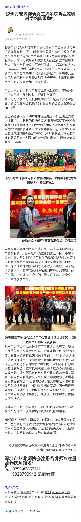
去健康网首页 (14, 511)
